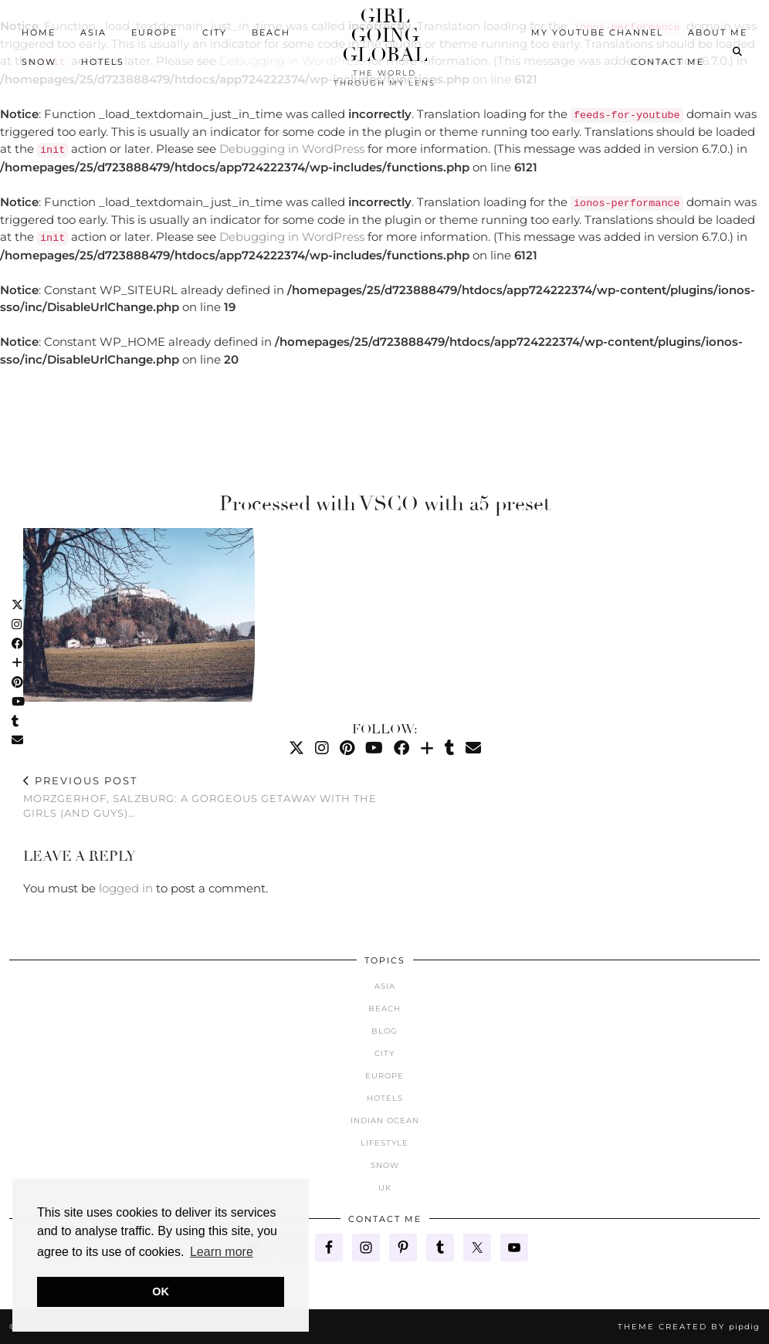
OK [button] (160, 1291)
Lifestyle (384, 1143)
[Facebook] (401, 748)
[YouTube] (374, 748)
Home (39, 32)
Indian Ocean (385, 1120)
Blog (384, 1031)
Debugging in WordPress (291, 148)
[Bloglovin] (427, 748)
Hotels (102, 61)
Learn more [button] (221, 1251)
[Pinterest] (347, 748)
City (214, 32)
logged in (126, 888)
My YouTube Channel (597, 32)
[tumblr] (450, 748)
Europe (154, 32)
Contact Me (667, 61)
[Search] (738, 51)
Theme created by (689, 1327)
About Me (717, 32)
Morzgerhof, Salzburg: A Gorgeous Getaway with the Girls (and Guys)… (203, 796)
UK (384, 1188)
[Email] (473, 748)
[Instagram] (322, 748)
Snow (39, 61)
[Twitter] (296, 748)
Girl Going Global (385, 35)
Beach (271, 32)
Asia (93, 32)
